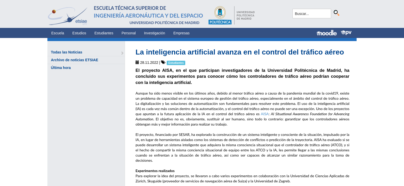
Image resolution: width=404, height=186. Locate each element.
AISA (264, 114)
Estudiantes (104, 33)
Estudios (79, 33)
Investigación (154, 33)
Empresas (181, 33)
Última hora (61, 68)
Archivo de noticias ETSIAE (74, 60)
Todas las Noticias (66, 52)
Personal (129, 33)
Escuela (57, 33)
